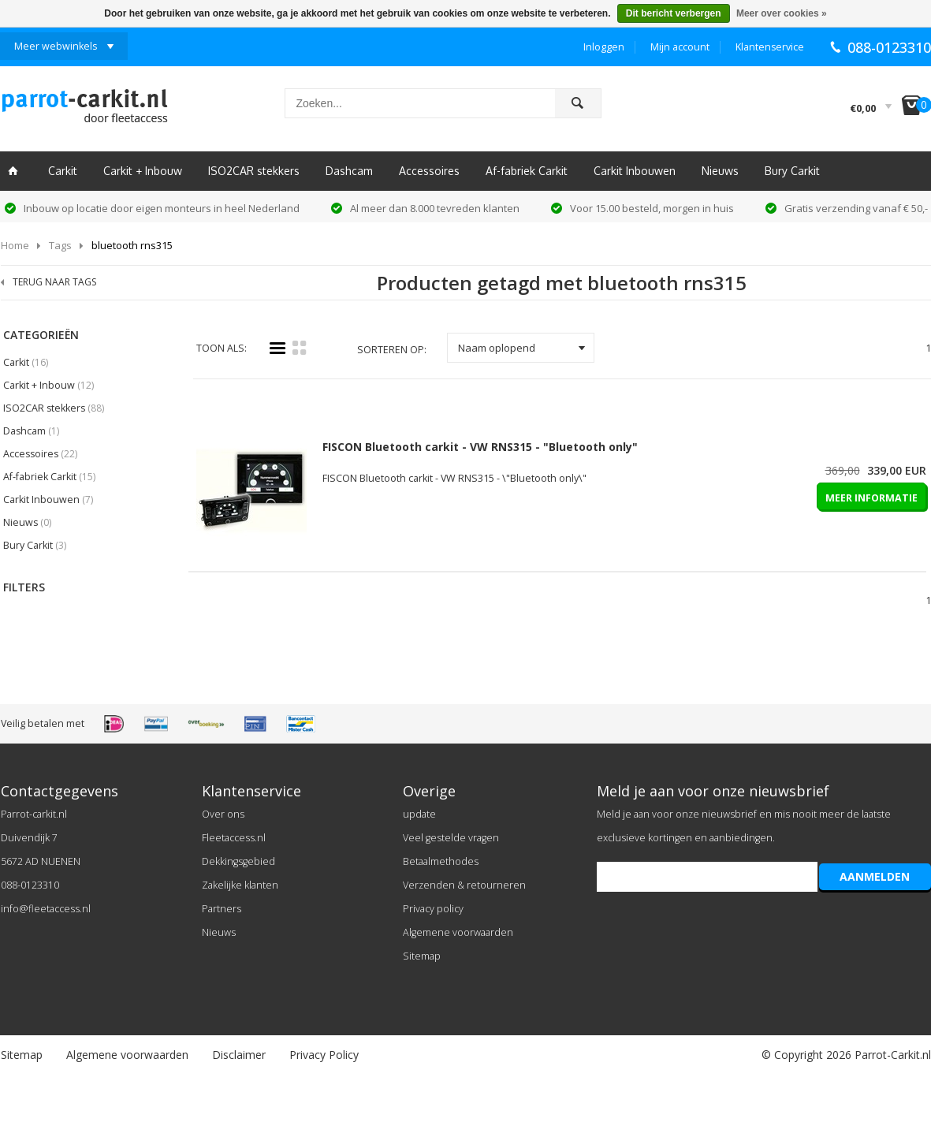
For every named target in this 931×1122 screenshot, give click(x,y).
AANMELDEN (875, 876)
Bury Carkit (792, 170)
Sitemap (422, 956)
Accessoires (429, 170)
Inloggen (603, 47)
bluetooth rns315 (132, 245)
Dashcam (349, 170)
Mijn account (679, 47)
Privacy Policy (324, 1054)
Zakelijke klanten (240, 885)
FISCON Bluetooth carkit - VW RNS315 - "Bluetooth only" (480, 446)
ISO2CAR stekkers (254, 170)
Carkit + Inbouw (142, 170)
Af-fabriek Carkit (527, 170)
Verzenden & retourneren (464, 885)
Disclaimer (239, 1054)
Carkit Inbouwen (635, 170)
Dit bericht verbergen (673, 13)
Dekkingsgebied (238, 861)
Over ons (223, 814)
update (419, 814)
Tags (60, 245)
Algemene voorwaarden (458, 932)
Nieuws (720, 170)
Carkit (62, 170)
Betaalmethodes (441, 861)
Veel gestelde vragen (451, 837)
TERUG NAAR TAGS (54, 282)
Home (15, 245)
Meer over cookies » (781, 13)
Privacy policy (433, 908)
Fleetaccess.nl (234, 837)
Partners (221, 908)
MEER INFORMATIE (871, 498)
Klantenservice (769, 47)
